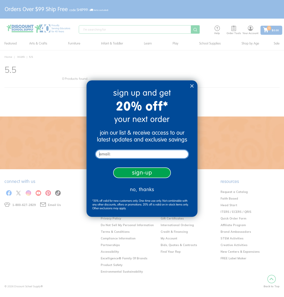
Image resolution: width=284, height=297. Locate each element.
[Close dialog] (192, 86)
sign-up (142, 172)
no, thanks (142, 189)
